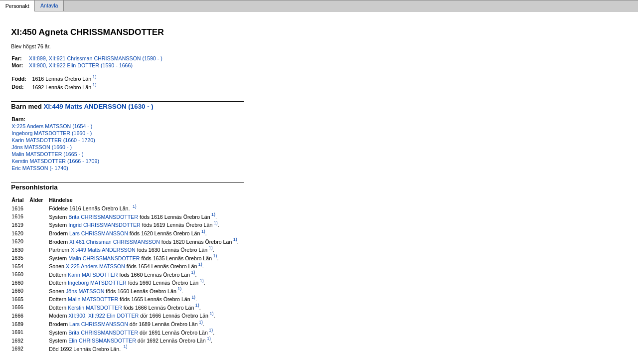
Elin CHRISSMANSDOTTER (102, 341)
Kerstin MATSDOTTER (95, 307)
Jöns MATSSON (85, 291)
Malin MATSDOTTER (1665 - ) (47, 154)
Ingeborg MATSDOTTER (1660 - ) (51, 133)
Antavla (49, 6)
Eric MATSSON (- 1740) (39, 168)
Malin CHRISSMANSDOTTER (104, 258)
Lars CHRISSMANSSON (98, 233)
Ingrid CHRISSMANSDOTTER (104, 225)
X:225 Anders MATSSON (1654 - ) (51, 126)
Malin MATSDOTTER (93, 299)
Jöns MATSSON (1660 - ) (41, 147)
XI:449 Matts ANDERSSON (103, 250)
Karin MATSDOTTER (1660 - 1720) (53, 140)
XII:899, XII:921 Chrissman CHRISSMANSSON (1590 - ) (95, 58)
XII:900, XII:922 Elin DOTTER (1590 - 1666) (81, 65)
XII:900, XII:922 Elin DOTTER (103, 316)
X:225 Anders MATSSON (95, 266)
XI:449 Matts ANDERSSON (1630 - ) (99, 106)
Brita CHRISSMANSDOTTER (103, 216)
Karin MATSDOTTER (93, 274)
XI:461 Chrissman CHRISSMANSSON (114, 241)
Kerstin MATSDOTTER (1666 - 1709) (55, 161)
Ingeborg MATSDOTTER (97, 283)
